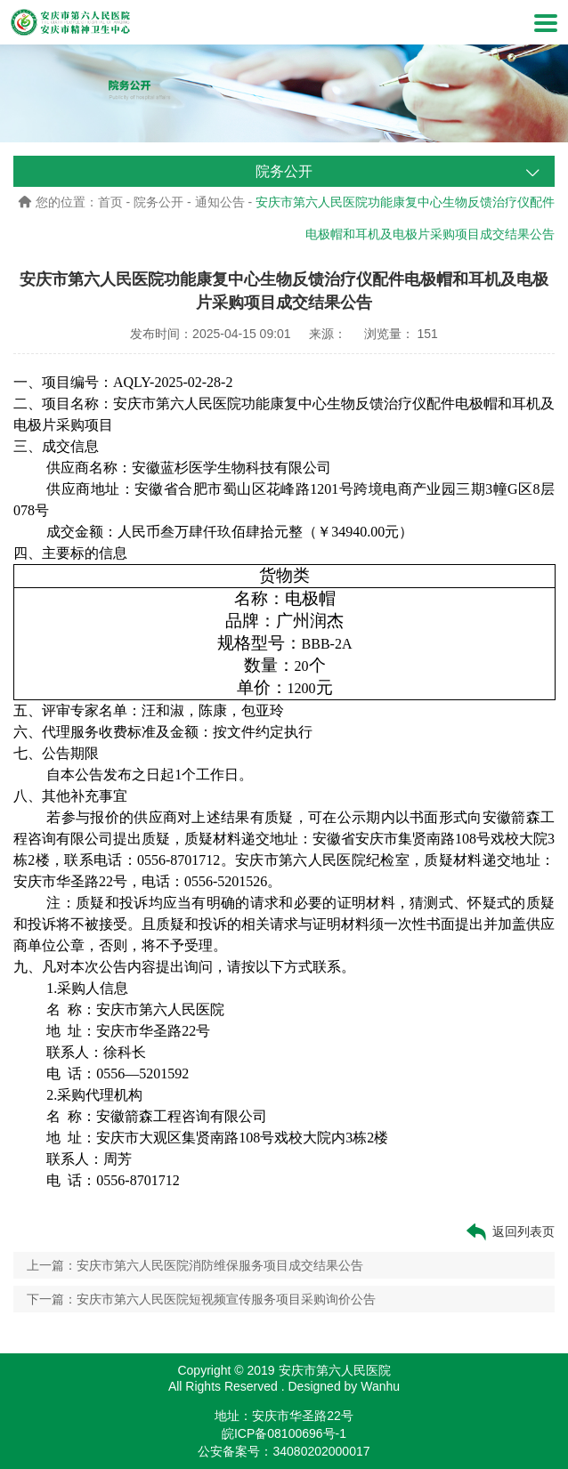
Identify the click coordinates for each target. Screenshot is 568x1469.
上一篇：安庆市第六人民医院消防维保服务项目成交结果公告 (195, 1265)
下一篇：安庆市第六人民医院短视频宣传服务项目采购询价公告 (201, 1299)
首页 (110, 202)
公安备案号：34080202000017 (283, 1451)
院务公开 (158, 202)
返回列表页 (509, 1232)
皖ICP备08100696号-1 (284, 1433)
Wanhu (380, 1386)
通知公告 (220, 202)
